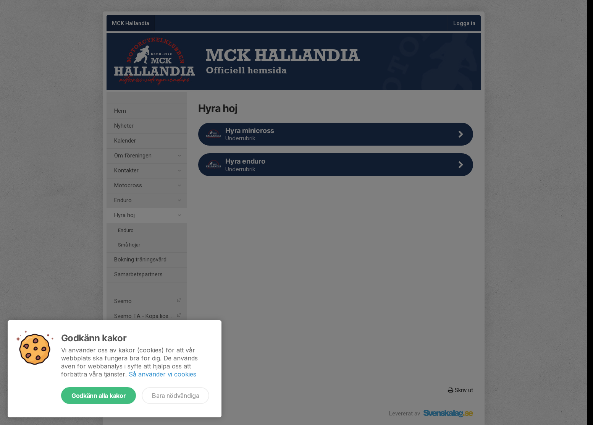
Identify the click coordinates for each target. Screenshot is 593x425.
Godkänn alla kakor (98, 395)
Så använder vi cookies (162, 374)
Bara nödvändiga (175, 395)
